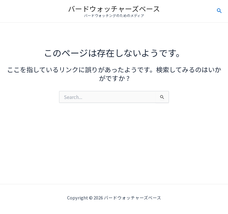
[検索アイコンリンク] (219, 11)
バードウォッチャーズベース (114, 8)
